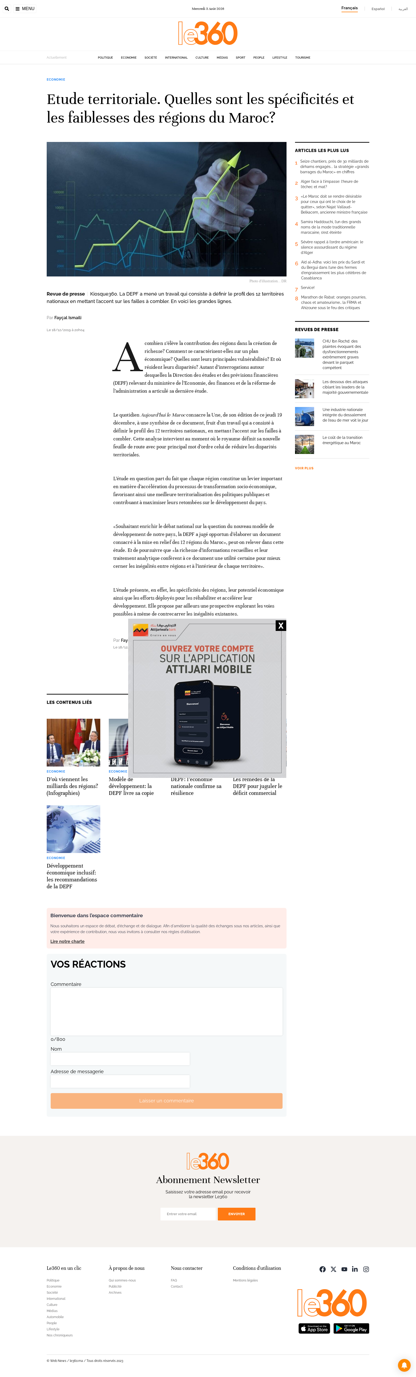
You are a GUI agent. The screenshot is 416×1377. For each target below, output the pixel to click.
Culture (202, 57)
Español (378, 9)
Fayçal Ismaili (67, 317)
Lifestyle (279, 57)
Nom (56, 1049)
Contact (177, 1286)
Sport (240, 57)
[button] (404, 1365)
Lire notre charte (67, 941)
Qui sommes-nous (122, 1280)
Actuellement (57, 57)
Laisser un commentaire (166, 1100)
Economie (129, 57)
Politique (105, 57)
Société (151, 57)
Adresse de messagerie (77, 1071)
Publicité (115, 1286)
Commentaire (66, 984)
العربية (403, 9)
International (176, 57)
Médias (222, 57)
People (259, 57)
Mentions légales (245, 1280)
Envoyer (236, 1214)
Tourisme (302, 57)
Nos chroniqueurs (60, 1335)
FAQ (174, 1280)
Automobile (55, 1317)
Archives (115, 1292)
